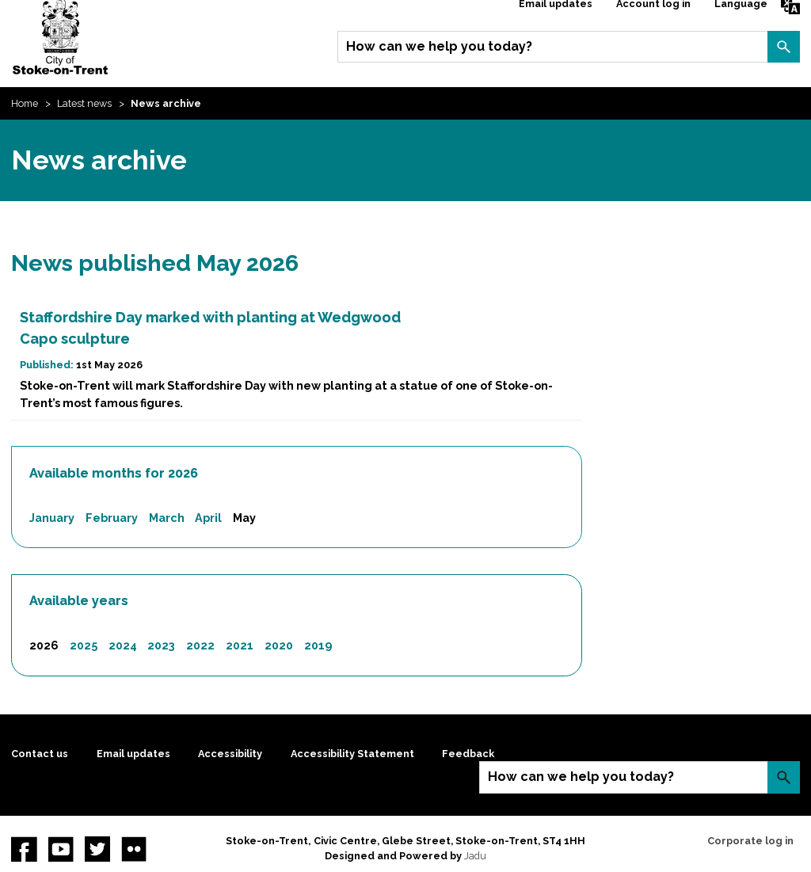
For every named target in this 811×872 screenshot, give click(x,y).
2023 (161, 645)
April (208, 517)
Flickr (134, 849)
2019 (318, 645)
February (112, 517)
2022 (200, 645)
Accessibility (230, 754)
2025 (83, 645)
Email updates (133, 754)
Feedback (468, 754)
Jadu (475, 856)
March (167, 517)
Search (783, 47)
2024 (123, 645)
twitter (97, 849)
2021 (239, 645)
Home (24, 103)
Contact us (39, 754)
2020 (279, 645)
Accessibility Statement (352, 754)
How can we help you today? (439, 46)
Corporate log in (750, 841)
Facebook (23, 849)
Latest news (84, 103)
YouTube (61, 849)
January (51, 517)
